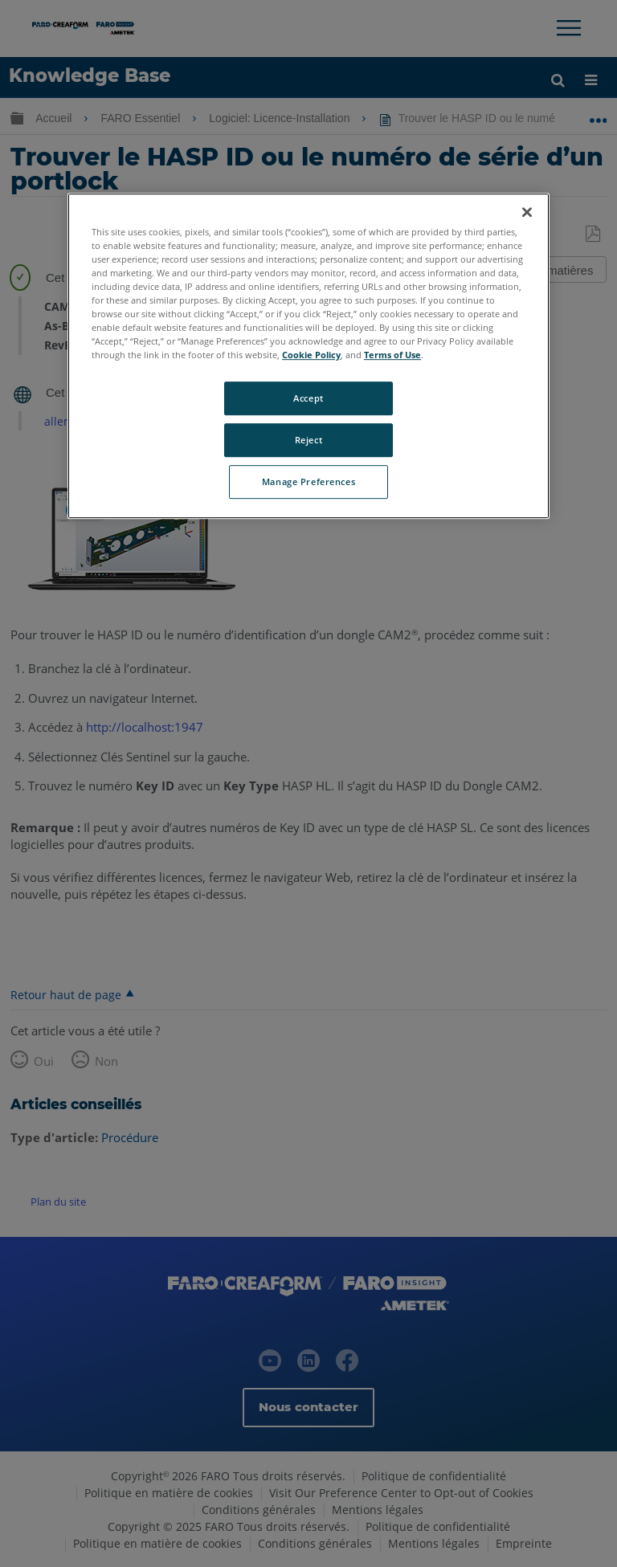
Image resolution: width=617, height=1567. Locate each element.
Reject (308, 440)
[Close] (527, 212)
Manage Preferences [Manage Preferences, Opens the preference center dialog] (308, 481)
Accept (308, 398)
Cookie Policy (311, 355)
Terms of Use (392, 355)
